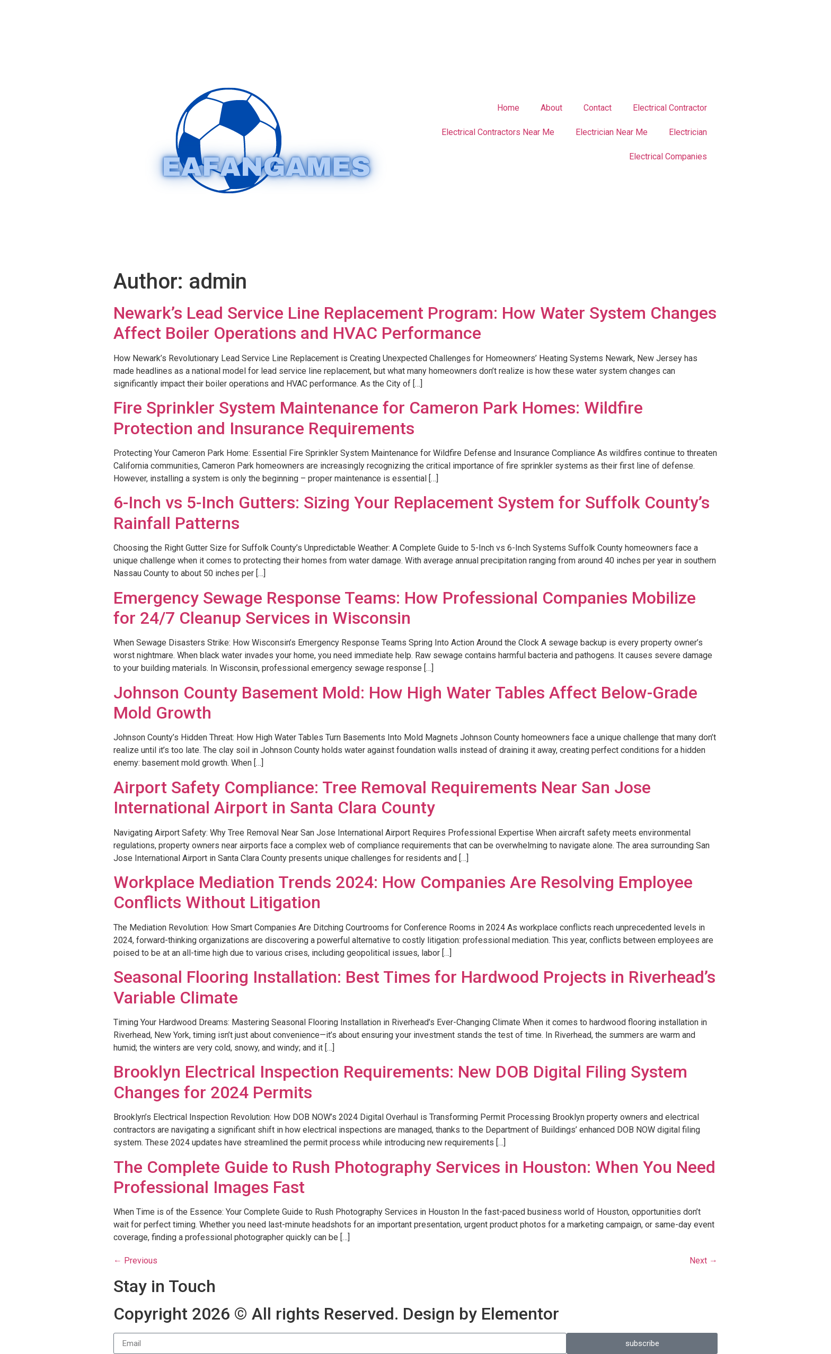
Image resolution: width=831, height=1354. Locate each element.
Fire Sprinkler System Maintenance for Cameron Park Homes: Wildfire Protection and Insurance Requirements (378, 418)
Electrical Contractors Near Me (497, 132)
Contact (598, 108)
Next (703, 1261)
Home (508, 108)
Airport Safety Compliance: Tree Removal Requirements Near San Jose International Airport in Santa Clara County (382, 797)
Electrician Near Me (612, 132)
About (551, 108)
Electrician (688, 132)
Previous (135, 1261)
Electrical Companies (668, 156)
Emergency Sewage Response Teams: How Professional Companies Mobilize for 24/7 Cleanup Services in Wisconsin (404, 608)
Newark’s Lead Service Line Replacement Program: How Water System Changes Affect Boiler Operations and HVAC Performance (415, 323)
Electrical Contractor (670, 108)
